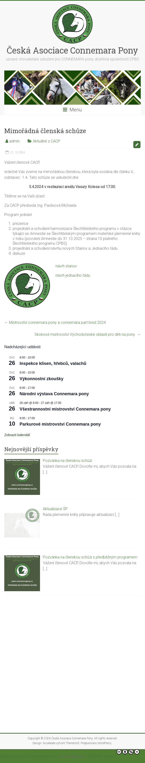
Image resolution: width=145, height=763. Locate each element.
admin (14, 141)
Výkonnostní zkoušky (41, 378)
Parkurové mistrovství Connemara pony (60, 424)
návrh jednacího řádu (72, 275)
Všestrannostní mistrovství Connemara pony (65, 409)
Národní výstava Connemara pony (54, 393)
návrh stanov (66, 266)
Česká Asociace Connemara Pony (72, 50)
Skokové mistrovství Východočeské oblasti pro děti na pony (88, 334)
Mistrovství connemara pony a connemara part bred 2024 (55, 322)
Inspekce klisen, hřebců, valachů (53, 363)
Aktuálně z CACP (46, 141)
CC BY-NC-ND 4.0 (113, 754)
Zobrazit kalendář (17, 435)
